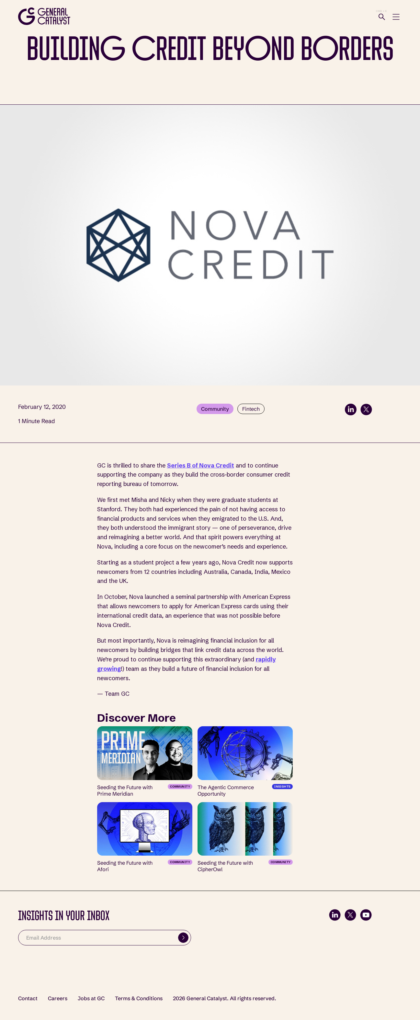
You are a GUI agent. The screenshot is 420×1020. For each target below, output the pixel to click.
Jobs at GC (91, 998)
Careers (57, 998)
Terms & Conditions (139, 998)
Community (215, 409)
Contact (28, 998)
